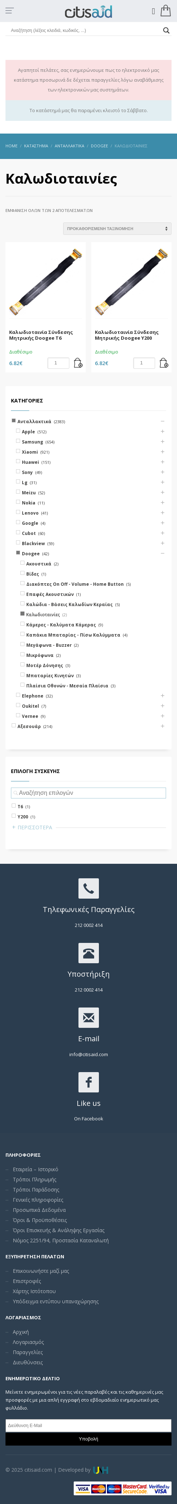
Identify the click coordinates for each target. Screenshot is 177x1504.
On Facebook (88, 1118)
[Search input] (85, 30)
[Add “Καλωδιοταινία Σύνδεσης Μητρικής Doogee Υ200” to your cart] (164, 363)
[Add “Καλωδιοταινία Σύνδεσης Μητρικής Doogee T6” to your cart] (78, 363)
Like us (89, 1103)
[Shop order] (117, 228)
